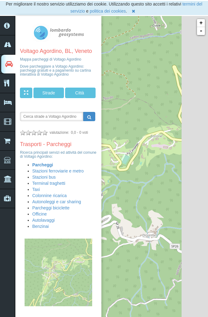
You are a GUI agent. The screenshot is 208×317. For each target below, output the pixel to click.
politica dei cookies (108, 11)
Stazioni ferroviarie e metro (58, 170)
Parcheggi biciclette (50, 207)
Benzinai (40, 226)
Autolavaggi (43, 220)
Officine (39, 214)
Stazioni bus (44, 177)
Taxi (36, 189)
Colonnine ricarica (49, 195)
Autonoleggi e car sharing (56, 201)
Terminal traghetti (48, 183)
